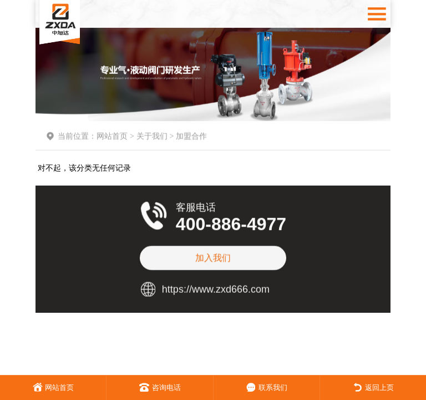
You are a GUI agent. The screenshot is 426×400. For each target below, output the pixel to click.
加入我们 (213, 253)
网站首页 (112, 139)
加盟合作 (191, 139)
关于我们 (152, 139)
